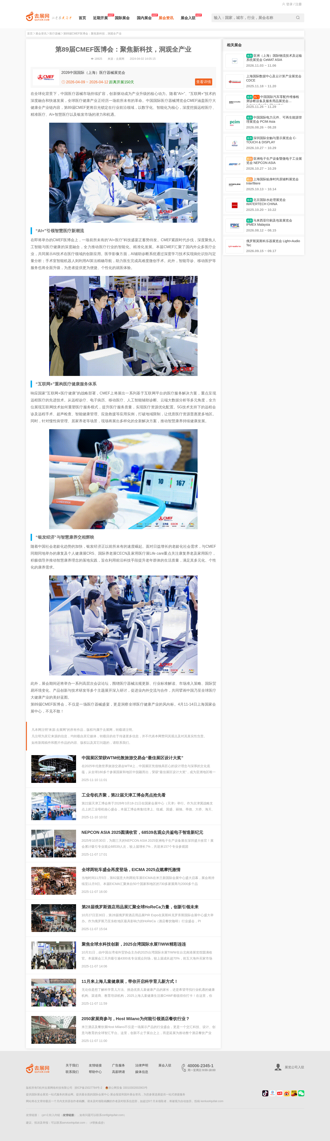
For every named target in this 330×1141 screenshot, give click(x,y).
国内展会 (144, 17)
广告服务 (118, 1065)
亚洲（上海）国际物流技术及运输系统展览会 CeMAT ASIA (274, 58)
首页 (82, 18)
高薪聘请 (118, 1072)
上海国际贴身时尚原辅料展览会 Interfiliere (272, 181)
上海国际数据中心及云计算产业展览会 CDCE (273, 78)
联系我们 (72, 1072)
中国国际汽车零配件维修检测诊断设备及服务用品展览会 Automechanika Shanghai (272, 100)
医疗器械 (55, 33)
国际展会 (122, 18)
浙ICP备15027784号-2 (88, 1087)
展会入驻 (188, 17)
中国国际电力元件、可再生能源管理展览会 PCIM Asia (274, 119)
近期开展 (100, 17)
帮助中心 (95, 1072)
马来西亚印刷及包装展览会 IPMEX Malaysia (269, 222)
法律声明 (141, 1065)
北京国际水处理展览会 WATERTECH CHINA (266, 202)
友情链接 (95, 1065)
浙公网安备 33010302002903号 (126, 1087)
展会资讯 (166, 18)
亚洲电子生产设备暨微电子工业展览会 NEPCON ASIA (274, 161)
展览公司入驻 (294, 1067)
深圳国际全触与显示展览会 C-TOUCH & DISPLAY (271, 140)
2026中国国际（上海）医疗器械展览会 (93, 73)
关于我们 (72, 1065)
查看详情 (203, 82)
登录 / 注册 (292, 4)
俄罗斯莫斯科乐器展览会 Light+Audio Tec (273, 243)
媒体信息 (141, 1072)
